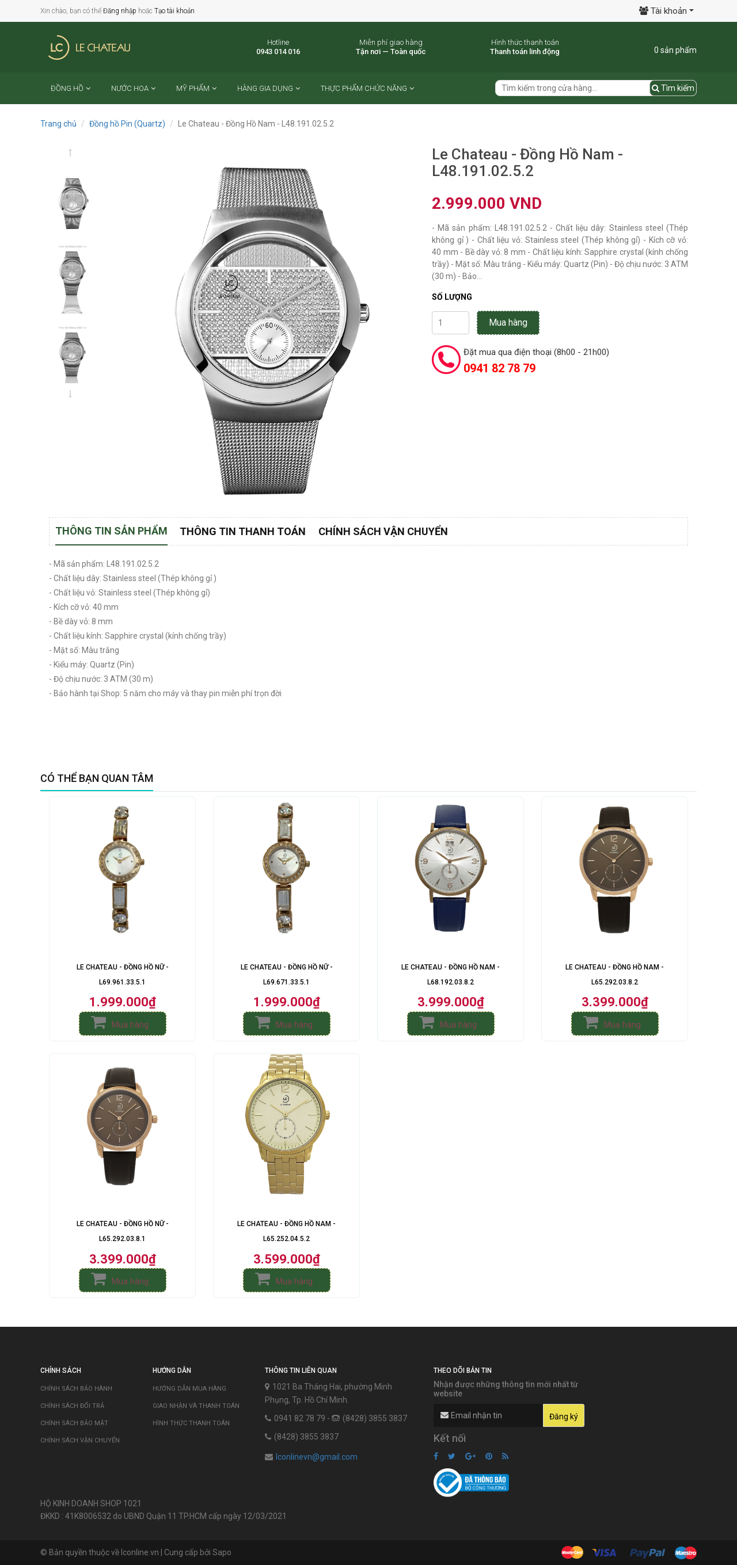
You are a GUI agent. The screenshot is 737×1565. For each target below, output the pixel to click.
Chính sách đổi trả (72, 1406)
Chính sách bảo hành (76, 1388)
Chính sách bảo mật (74, 1423)
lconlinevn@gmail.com (317, 1456)
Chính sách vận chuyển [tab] (383, 531)
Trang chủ (58, 123)
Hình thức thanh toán (191, 1423)
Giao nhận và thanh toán (196, 1406)
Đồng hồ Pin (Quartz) (127, 123)
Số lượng (452, 296)
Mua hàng (508, 322)
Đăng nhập (119, 11)
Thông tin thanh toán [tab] (243, 531)
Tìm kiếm (673, 88)
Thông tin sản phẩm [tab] (111, 531)
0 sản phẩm (675, 50)
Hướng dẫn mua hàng (189, 1388)
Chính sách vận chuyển (80, 1440)
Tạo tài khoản (174, 11)
